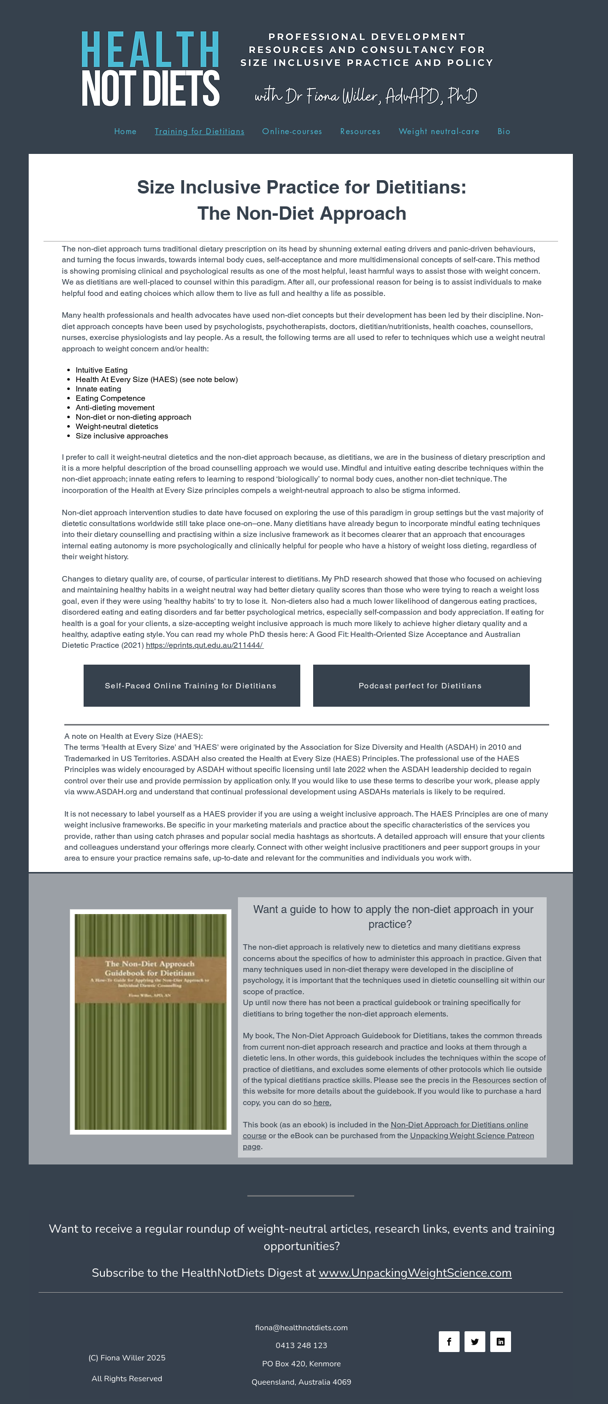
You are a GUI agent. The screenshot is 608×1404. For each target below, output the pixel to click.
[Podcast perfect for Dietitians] (421, 686)
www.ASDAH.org (107, 791)
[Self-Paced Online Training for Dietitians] (192, 686)
